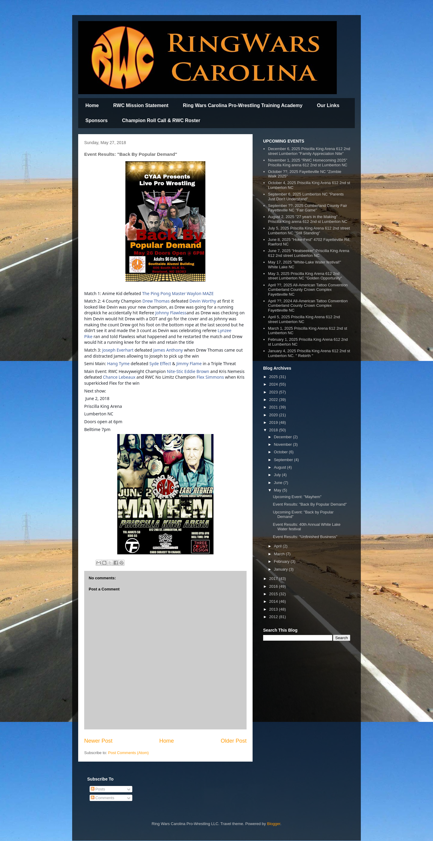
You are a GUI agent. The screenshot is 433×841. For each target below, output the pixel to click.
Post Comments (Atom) (128, 752)
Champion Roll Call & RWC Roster (161, 120)
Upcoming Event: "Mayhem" (297, 496)
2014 (274, 601)
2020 (274, 415)
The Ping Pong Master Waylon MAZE (178, 293)
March (280, 554)
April (278, 546)
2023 (274, 392)
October (281, 452)
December (283, 437)
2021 (274, 407)
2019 (274, 422)
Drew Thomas (156, 301)
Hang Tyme (118, 363)
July (278, 475)
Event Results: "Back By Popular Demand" (310, 504)
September (284, 459)
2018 (274, 430)
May (278, 490)
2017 (274, 578)
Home (92, 105)
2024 (274, 384)
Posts (98, 789)
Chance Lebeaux (119, 377)
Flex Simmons (210, 377)
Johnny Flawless (171, 313)
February (282, 561)
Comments (102, 798)
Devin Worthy (202, 301)
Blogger (273, 823)
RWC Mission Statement (140, 105)
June (279, 482)
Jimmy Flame (188, 363)
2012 (274, 617)
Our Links (328, 105)
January (281, 569)
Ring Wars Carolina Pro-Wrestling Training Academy (242, 105)
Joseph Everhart (118, 350)
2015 (274, 594)
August (280, 467)
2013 (274, 609)
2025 (274, 376)
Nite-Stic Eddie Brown (188, 371)
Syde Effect (160, 363)
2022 (274, 399)
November (283, 444)
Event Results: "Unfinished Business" (305, 536)
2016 (274, 586)
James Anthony (168, 350)
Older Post (234, 741)
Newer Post (98, 741)
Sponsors (96, 120)
